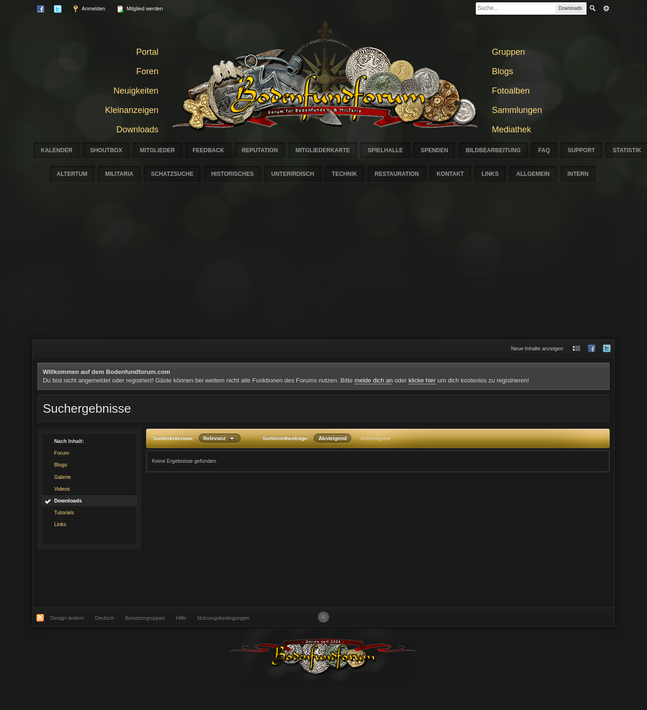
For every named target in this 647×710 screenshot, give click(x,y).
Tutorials (64, 512)
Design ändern (67, 618)
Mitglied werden (139, 9)
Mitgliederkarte (323, 150)
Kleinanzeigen (131, 110)
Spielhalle (385, 150)
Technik (344, 174)
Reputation (260, 150)
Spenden (434, 150)
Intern (578, 174)
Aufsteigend (375, 438)
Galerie (62, 477)
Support (581, 150)
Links (489, 174)
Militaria (119, 174)
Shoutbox (106, 150)
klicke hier (422, 380)
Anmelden (88, 9)
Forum (61, 453)
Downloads (137, 129)
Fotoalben (511, 90)
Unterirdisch (293, 174)
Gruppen (508, 52)
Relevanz (219, 438)
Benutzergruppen (145, 618)
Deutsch (104, 618)
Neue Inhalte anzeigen (537, 348)
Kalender (56, 150)
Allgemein (533, 174)
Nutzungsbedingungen (223, 618)
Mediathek (511, 129)
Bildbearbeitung (493, 150)
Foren (147, 71)
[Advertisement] (323, 268)
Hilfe (181, 618)
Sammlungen (517, 110)
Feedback (208, 150)
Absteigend (332, 438)
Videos (62, 489)
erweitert (606, 8)
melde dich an (373, 380)
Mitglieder (157, 150)
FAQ (544, 150)
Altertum (72, 174)
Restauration (397, 174)
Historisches (232, 174)
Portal (147, 52)
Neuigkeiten (136, 90)
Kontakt (450, 174)
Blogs (502, 71)
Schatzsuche (172, 174)
